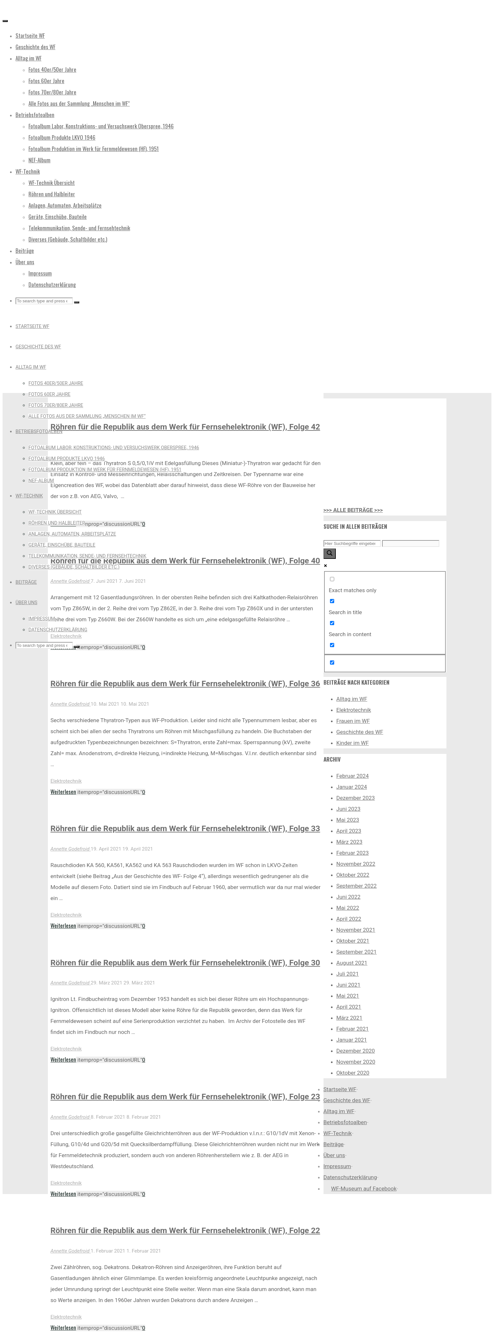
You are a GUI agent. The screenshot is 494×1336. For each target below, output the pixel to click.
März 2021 (349, 1018)
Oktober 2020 (352, 1073)
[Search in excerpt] (332, 645)
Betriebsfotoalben (345, 1122)
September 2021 (356, 952)
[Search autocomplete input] (410, 543)
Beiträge (334, 1144)
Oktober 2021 (352, 941)
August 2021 (352, 963)
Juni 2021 (348, 985)
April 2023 (348, 831)
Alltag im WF (352, 699)
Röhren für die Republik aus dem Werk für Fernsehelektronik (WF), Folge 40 (185, 560)
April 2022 (348, 919)
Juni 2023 (348, 809)
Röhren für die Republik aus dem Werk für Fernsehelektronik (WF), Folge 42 (185, 426)
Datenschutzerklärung (350, 1177)
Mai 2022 (347, 908)
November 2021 (356, 930)
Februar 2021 (352, 1029)
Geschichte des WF (359, 732)
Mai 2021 (347, 996)
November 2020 (356, 1062)
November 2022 (356, 864)
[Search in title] (332, 601)
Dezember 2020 (355, 1051)
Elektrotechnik (66, 781)
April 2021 (348, 1007)
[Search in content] (332, 623)
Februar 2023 (352, 853)
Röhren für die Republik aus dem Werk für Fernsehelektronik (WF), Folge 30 (185, 962)
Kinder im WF (352, 743)
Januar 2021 (351, 1040)
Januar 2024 (351, 787)
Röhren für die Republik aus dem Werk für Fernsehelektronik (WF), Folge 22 (185, 1230)
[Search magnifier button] (330, 554)
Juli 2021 (347, 974)
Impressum (337, 1166)
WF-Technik (338, 1133)
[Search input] (352, 543)
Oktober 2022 (352, 875)
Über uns (334, 1155)
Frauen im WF (353, 721)
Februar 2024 (352, 776)
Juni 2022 (348, 897)
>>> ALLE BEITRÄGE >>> (353, 510)
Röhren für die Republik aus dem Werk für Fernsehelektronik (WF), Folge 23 (185, 1096)
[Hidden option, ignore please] (332, 662)
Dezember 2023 (355, 798)
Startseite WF (340, 1089)
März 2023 (349, 842)
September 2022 (356, 886)
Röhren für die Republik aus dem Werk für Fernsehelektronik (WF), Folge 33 (185, 828)
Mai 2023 (347, 820)
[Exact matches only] (332, 579)
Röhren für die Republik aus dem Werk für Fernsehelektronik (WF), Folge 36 (185, 683)
